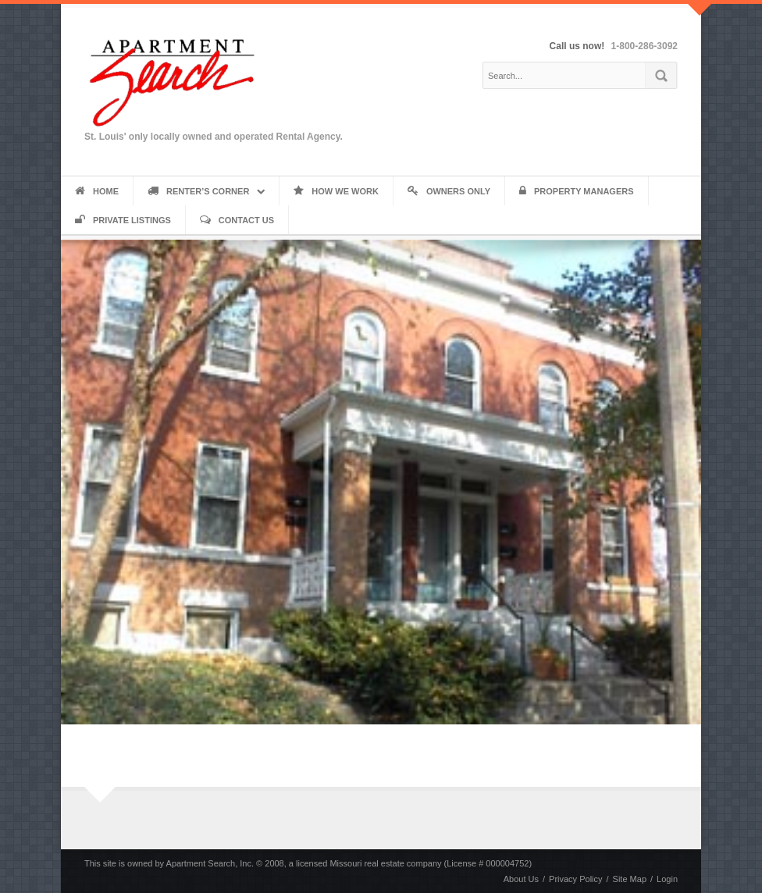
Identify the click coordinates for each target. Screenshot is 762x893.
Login (667, 879)
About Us (521, 879)
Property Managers (576, 191)
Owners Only (449, 191)
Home (97, 191)
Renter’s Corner (198, 191)
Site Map (629, 879)
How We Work (336, 191)
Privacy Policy (575, 879)
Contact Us (237, 220)
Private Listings (123, 220)
